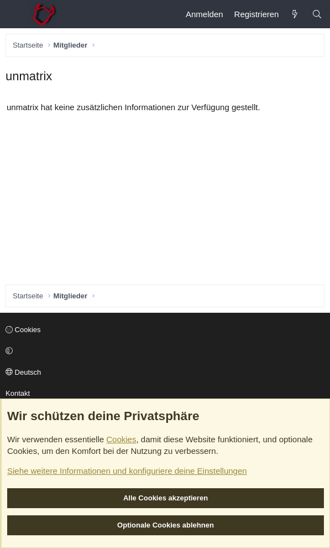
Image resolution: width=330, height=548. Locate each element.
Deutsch (23, 372)
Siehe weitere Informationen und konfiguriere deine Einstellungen (127, 470)
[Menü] (14, 14)
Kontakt (18, 393)
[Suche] (317, 14)
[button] (163, 351)
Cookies (23, 329)
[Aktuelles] (295, 14)
